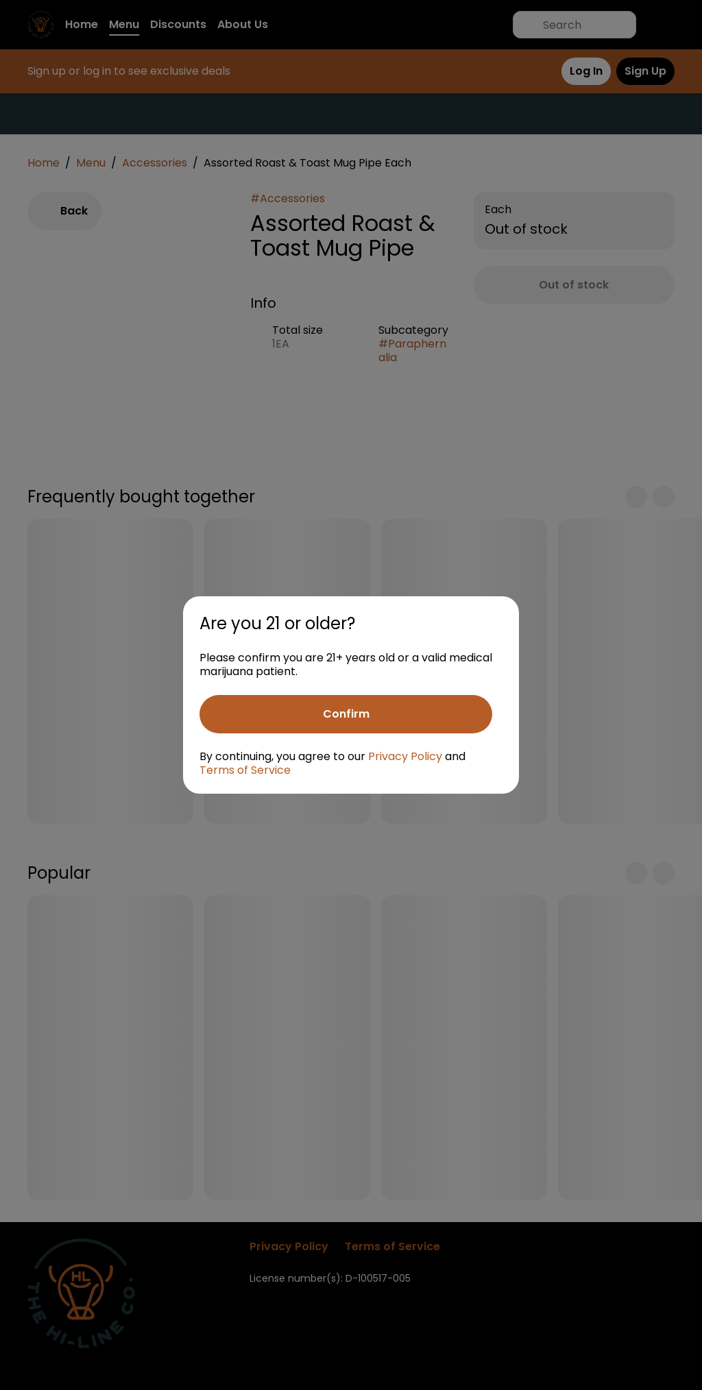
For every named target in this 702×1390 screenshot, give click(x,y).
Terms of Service (245, 770)
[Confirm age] (345, 714)
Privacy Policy (405, 756)
